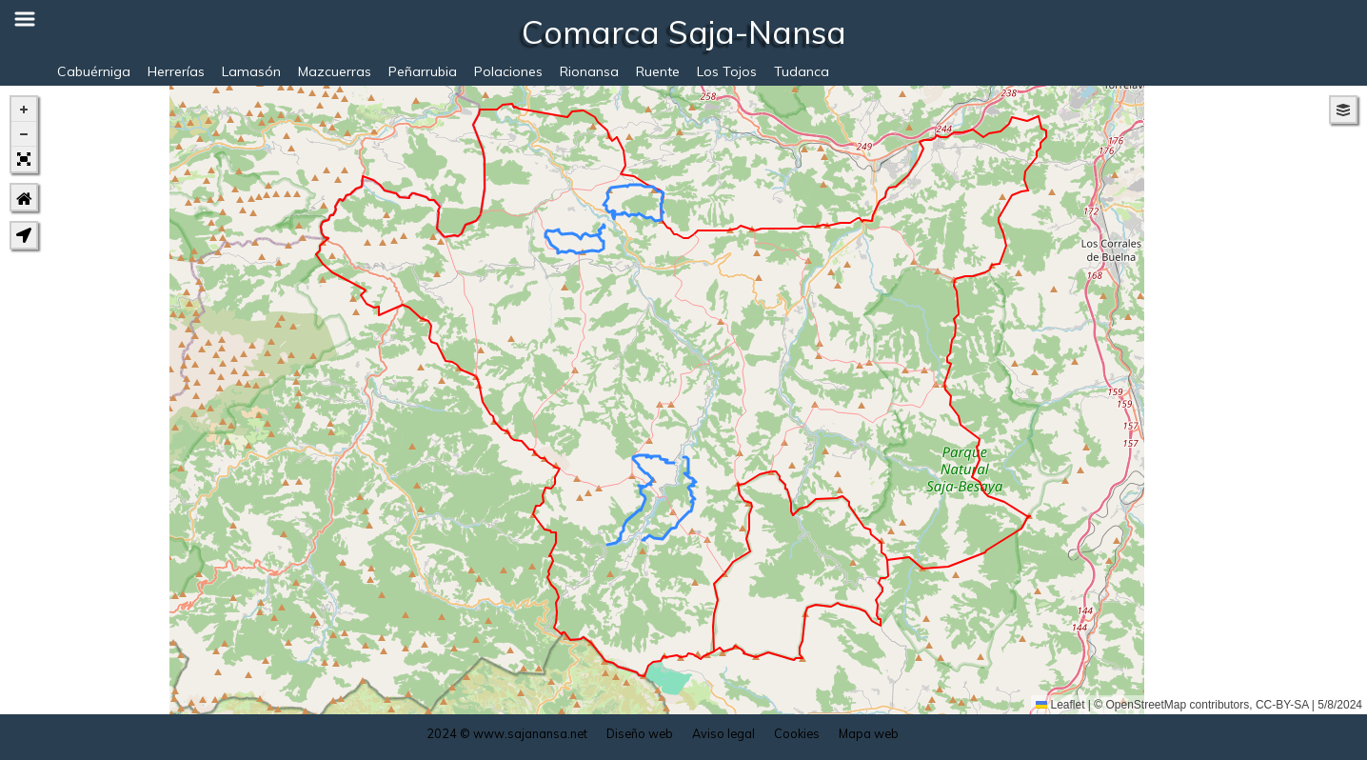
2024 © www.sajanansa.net (506, 733)
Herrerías (176, 71)
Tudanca (801, 71)
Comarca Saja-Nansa (684, 31)
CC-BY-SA (1282, 704)
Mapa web (869, 733)
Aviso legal (723, 733)
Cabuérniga (93, 71)
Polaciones (508, 71)
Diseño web (639, 733)
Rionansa (589, 71)
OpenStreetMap (1146, 704)
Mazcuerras (334, 71)
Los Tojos (727, 71)
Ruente (658, 71)
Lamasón (251, 71)
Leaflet (1060, 704)
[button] (23, 109)
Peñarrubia (422, 71)
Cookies (797, 733)
